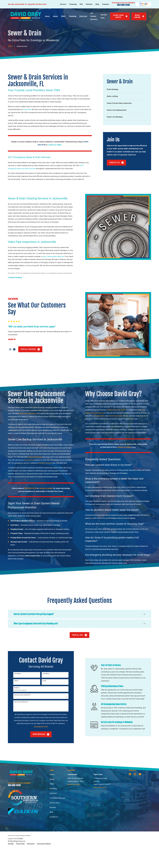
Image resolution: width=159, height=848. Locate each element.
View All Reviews (27, 349)
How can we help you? (18, 702)
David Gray (27, 109)
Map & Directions (73, 784)
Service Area (54, 803)
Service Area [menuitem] (104, 16)
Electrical (53, 793)
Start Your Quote (120, 16)
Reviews (89, 4)
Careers (63, 4)
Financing (73, 4)
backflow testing (42, 463)
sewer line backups (31, 457)
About (52, 779)
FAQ (81, 4)
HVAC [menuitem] (63, 16)
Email (41, 681)
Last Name (42, 673)
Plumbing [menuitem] (72, 16)
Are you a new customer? (19, 695)
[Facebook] (130, 774)
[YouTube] (140, 774)
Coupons (105, 4)
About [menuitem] (55, 16)
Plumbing (53, 789)
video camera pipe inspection (50, 256)
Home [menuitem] (47, 16)
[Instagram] (135, 774)
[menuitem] (127, 89)
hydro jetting (25, 460)
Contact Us (116, 162)
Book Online (139, 16)
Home (52, 774)
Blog (97, 4)
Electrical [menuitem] (83, 16)
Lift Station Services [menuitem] (93, 16)
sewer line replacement (25, 413)
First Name (14, 673)
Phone (13, 681)
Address (13, 688)
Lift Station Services (57, 798)
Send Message (37, 734)
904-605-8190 (123, 5)
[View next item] (11, 349)
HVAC (52, 784)
